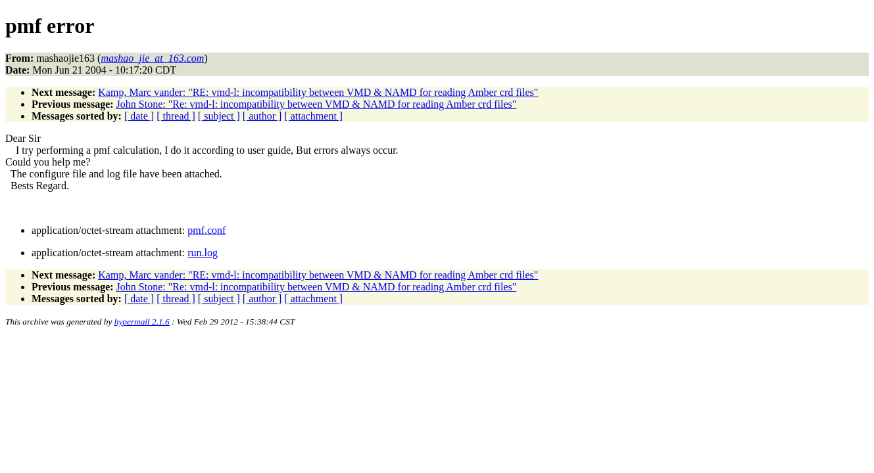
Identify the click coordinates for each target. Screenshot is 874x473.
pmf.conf (206, 230)
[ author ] (262, 116)
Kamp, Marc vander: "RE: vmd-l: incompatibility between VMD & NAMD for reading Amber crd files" (318, 92)
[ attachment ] (313, 116)
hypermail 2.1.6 (142, 322)
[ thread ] (176, 116)
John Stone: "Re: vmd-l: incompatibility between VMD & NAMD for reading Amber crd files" (316, 104)
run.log (202, 252)
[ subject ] (219, 116)
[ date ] (139, 116)
